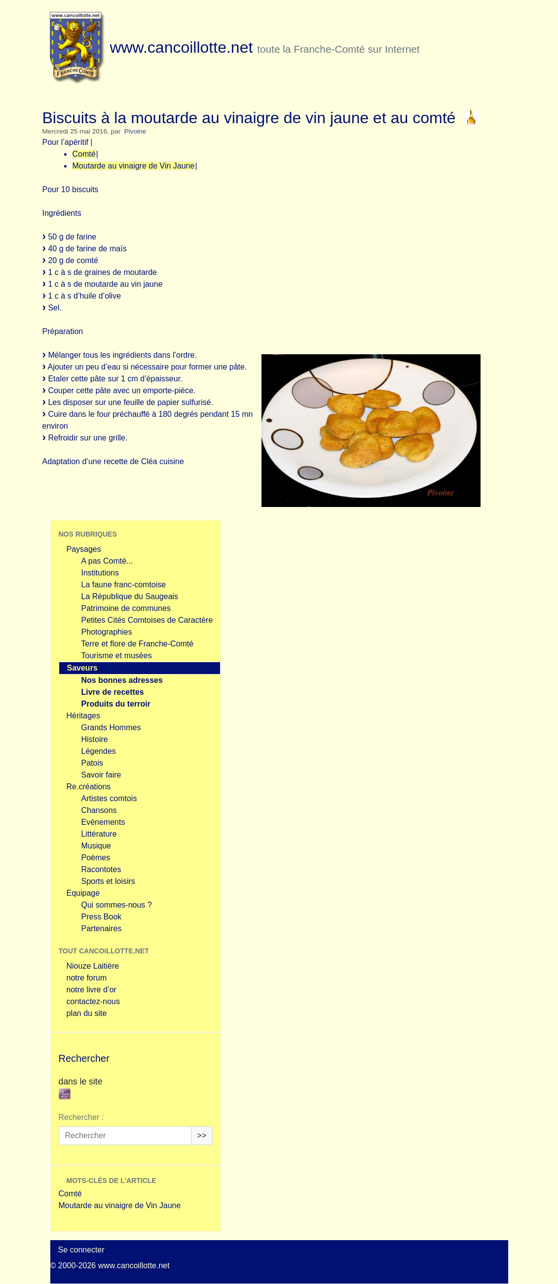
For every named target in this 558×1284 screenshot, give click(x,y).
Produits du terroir (115, 704)
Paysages (84, 549)
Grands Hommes (111, 727)
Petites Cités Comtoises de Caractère (147, 620)
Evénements (103, 822)
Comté (84, 154)
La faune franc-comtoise (123, 584)
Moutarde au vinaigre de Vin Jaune (134, 166)
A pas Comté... (107, 561)
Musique (96, 846)
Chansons (99, 810)
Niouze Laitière (93, 966)
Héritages (83, 715)
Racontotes (101, 869)
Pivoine (135, 131)
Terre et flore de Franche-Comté (137, 644)
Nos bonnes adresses (122, 680)
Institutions (100, 573)
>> (202, 1135)
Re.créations (89, 786)
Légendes (98, 751)
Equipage (83, 893)
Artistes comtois (109, 798)
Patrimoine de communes (126, 608)
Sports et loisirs (108, 881)
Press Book (101, 916)
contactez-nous (93, 1001)
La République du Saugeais (130, 596)
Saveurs (82, 668)
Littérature (99, 834)
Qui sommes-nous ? (116, 905)
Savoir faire (101, 775)
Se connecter (81, 1250)
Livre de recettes (112, 692)
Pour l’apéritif (65, 142)
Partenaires (101, 928)
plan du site (87, 1013)
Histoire (94, 739)
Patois (92, 763)
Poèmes (96, 857)
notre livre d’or (91, 989)
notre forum (87, 978)
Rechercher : (81, 1117)
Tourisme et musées (116, 655)
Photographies (106, 632)
